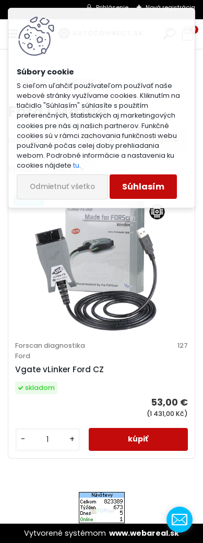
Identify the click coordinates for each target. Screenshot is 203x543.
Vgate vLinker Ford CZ (59, 369)
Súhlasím (143, 187)
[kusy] (47, 439)
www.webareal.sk (144, 533)
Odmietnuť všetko (62, 187)
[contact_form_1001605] (179, 520)
